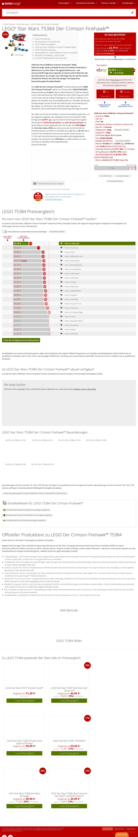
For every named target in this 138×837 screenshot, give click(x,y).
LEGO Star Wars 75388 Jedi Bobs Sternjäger (24, 795)
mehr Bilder (17, 55)
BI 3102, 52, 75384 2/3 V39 (16, 464)
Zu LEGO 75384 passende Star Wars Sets (51, 58)
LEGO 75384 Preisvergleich (45, 44)
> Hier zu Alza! (67, 252)
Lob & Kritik (122, 835)
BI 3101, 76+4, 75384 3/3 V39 (43, 464)
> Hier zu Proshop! (68, 325)
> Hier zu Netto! (67, 329)
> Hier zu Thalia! (67, 282)
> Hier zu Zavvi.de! (68, 334)
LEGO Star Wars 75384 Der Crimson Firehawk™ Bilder (55, 47)
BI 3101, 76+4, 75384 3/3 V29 (69, 439)
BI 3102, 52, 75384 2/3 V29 (42, 439)
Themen (108, 3)
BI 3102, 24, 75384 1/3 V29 (16, 439)
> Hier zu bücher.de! (69, 260)
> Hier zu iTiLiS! (67, 316)
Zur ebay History (122, 176)
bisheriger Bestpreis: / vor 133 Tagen (115, 149)
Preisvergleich (63, 3)
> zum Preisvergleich (24, 700)
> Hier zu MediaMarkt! (70, 291)
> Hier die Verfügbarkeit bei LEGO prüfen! (21, 340)
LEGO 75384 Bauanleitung (45, 50)
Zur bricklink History (115, 181)
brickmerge (107, 829)
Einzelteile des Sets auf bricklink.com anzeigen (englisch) (26, 510)
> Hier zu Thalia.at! (68, 308)
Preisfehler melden (57, 231)
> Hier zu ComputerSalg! (71, 312)
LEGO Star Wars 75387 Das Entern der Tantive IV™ (69, 689)
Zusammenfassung (42, 39)
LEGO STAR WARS (80, 89)
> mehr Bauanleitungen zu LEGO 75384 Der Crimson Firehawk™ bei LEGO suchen (35, 493)
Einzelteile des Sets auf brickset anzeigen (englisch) (24, 520)
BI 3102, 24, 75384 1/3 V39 (96, 439)
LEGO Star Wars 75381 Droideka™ (69, 740)
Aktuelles (85, 3)
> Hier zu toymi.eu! (68, 248)
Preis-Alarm (115, 80)
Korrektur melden (122, 130)
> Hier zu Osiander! (69, 278)
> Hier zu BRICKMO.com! (71, 256)
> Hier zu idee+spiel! (69, 273)
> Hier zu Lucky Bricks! (70, 269)
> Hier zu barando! (68, 286)
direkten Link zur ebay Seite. (85, 389)
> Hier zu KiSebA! (68, 295)
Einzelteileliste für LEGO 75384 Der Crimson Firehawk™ (56, 52)
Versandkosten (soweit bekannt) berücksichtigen (27, 231)
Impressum (130, 829)
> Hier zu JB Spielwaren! (70, 265)
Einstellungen (128, 3)
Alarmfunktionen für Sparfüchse (47, 41)
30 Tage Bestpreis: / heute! (111, 152)
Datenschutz (119, 829)
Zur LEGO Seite (105, 176)
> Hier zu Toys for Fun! (70, 303)
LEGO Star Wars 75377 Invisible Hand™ (24, 688)
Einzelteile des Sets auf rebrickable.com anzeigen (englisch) (27, 515)
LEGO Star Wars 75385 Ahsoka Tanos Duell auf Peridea (24, 742)
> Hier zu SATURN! (68, 299)
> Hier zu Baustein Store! (71, 321)
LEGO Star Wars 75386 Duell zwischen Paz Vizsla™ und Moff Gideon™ (69, 795)
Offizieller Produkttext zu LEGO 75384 (49, 55)
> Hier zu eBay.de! (69, 243)
